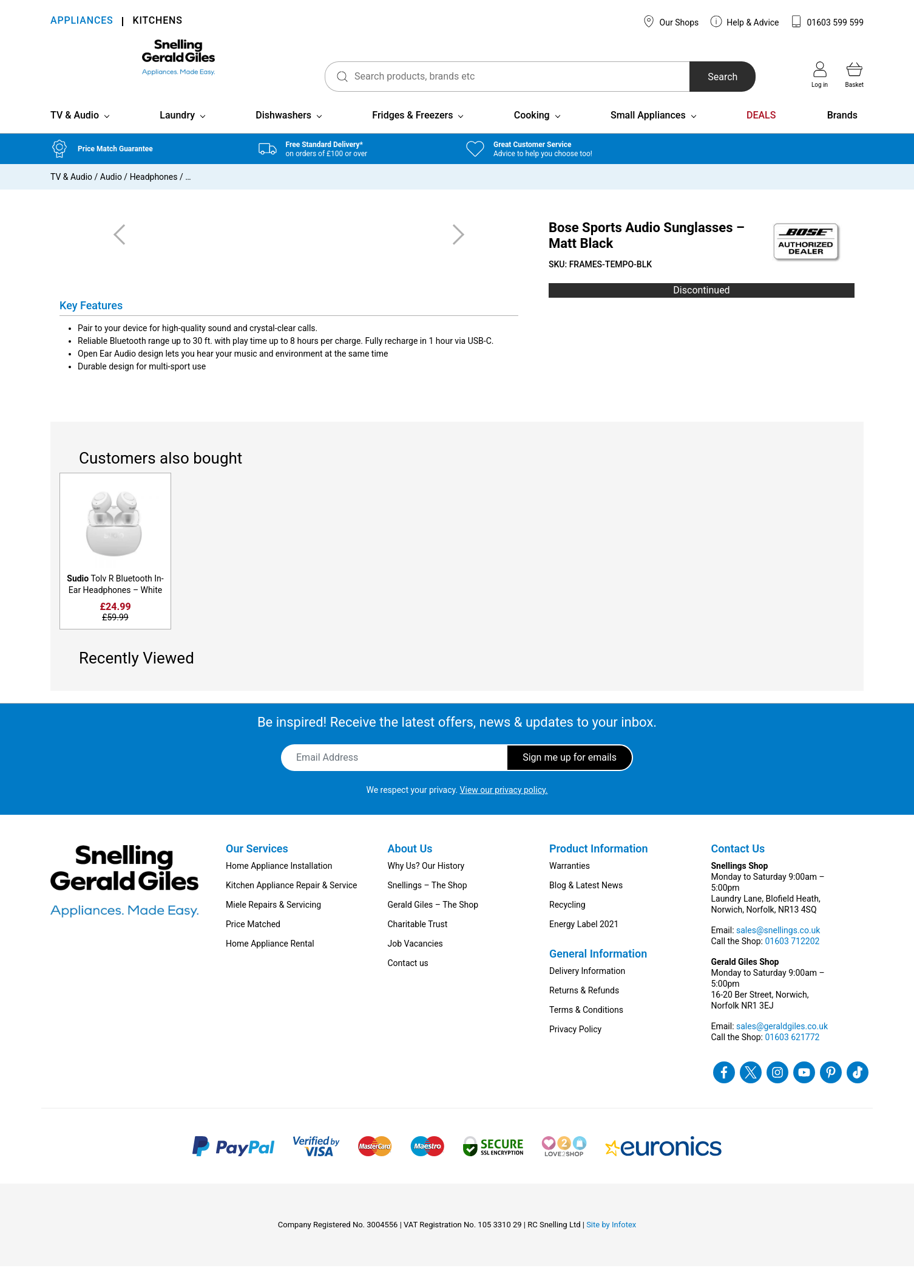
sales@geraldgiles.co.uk (782, 1042)
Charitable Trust (418, 940)
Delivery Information (587, 987)
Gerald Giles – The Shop (433, 920)
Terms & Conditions (586, 1025)
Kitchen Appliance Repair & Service (291, 901)
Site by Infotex (611, 1240)
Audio (111, 192)
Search (696, 77)
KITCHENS (157, 21)
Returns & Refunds (584, 1006)
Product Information (598, 864)
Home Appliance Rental (270, 959)
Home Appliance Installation (279, 881)
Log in (819, 74)
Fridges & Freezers (412, 131)
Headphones (154, 192)
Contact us (408, 979)
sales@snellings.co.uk (778, 946)
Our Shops (671, 21)
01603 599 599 (827, 21)
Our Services (257, 864)
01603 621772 (792, 1053)
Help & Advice (744, 21)
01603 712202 (792, 957)
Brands (842, 131)
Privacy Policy (575, 1045)
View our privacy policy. (504, 806)
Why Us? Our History (426, 881)
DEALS (761, 131)
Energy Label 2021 (583, 940)
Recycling (567, 920)
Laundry (177, 131)
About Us (410, 864)
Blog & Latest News (586, 901)
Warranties (569, 881)
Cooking (532, 131)
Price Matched (253, 940)
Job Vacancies (415, 959)
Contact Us (738, 864)
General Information (598, 969)
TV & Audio (74, 131)
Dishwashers (283, 131)
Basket (854, 74)
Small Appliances (648, 131)
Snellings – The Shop (427, 901)
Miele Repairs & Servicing (273, 920)
